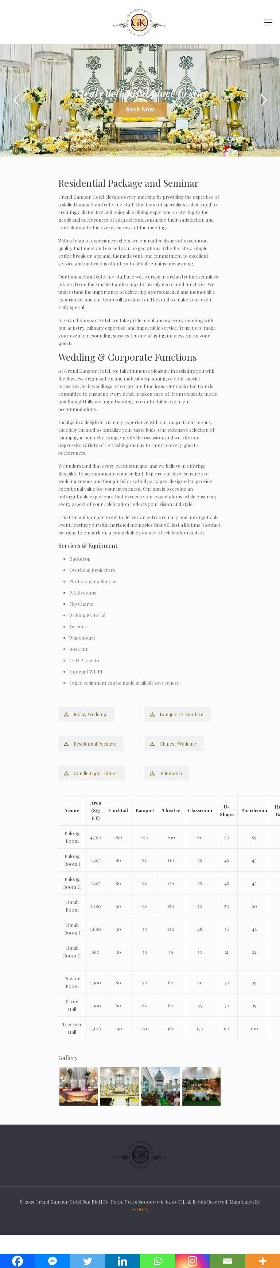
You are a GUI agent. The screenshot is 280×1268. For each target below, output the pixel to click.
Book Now (139, 109)
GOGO (140, 1209)
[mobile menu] (268, 22)
